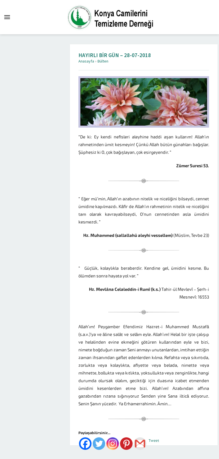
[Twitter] (99, 443)
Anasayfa (86, 61)
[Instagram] (112, 443)
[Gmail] (140, 443)
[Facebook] (85, 443)
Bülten (103, 61)
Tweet (154, 440)
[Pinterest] (126, 443)
